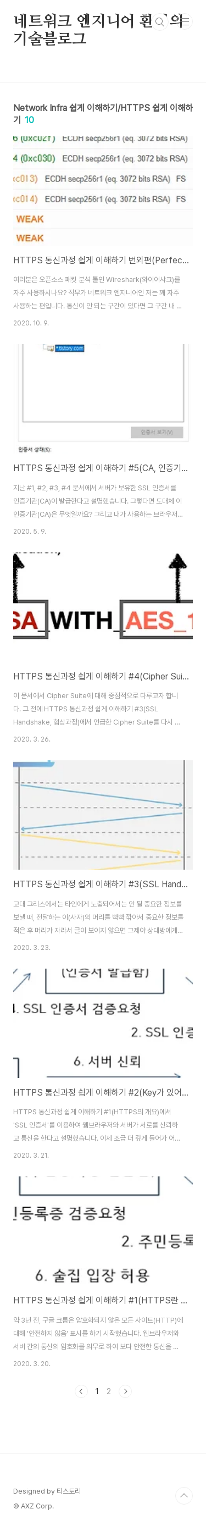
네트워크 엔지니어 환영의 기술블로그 (98, 22)
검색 (160, 22)
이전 (81, 1391)
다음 (125, 1391)
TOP (184, 1496)
